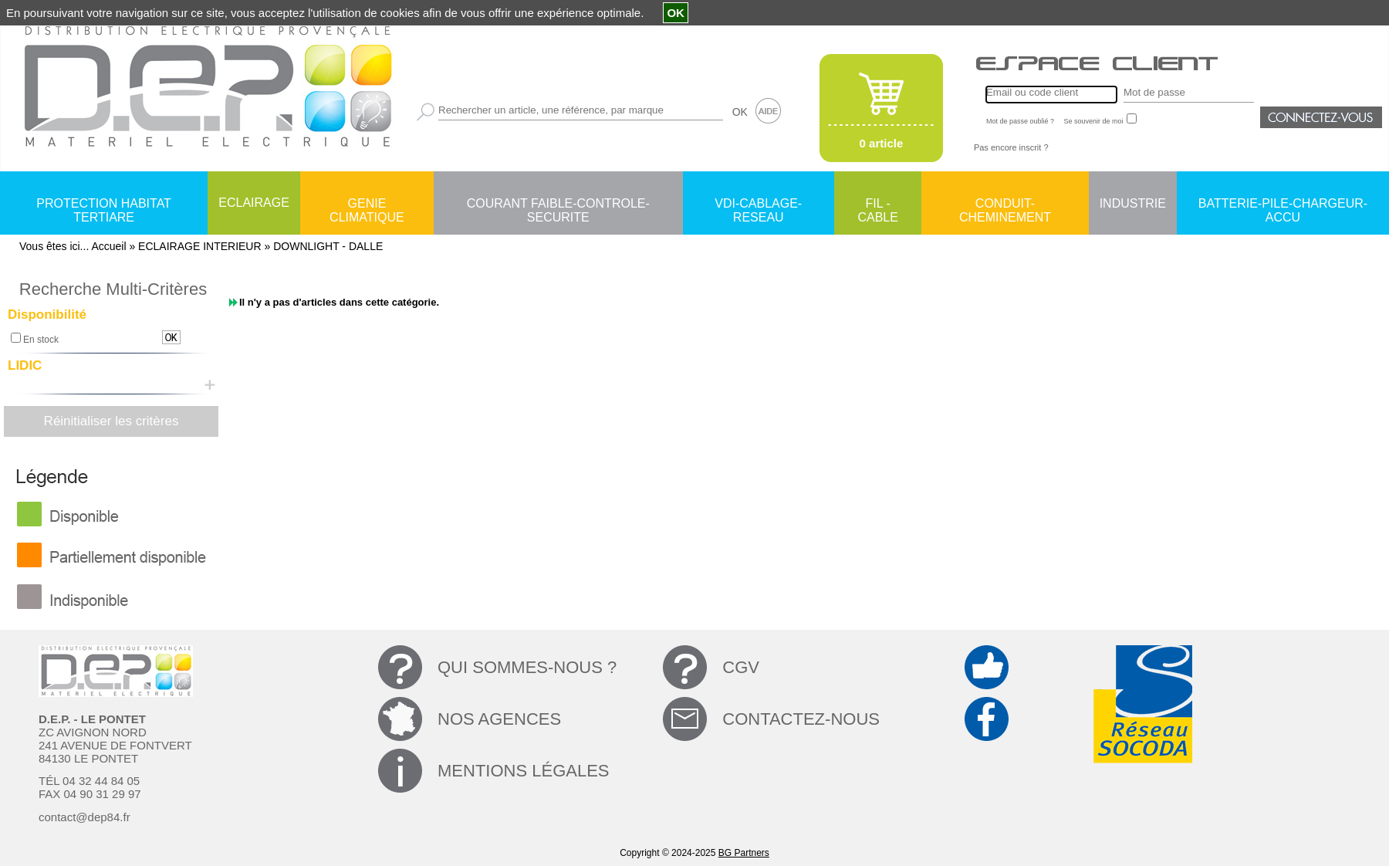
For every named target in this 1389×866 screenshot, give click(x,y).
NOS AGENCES (499, 719)
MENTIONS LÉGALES (524, 770)
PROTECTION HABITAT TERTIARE (103, 204)
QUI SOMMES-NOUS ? (527, 667)
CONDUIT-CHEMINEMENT (1005, 204)
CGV (740, 667)
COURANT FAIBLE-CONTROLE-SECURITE (558, 204)
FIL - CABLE (877, 204)
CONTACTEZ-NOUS (801, 719)
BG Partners (743, 852)
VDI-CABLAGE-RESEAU (758, 204)
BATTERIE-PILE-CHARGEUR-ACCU (1282, 204)
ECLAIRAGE (253, 202)
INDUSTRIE (1133, 203)
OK (740, 112)
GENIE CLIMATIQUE (367, 204)
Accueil (108, 246)
